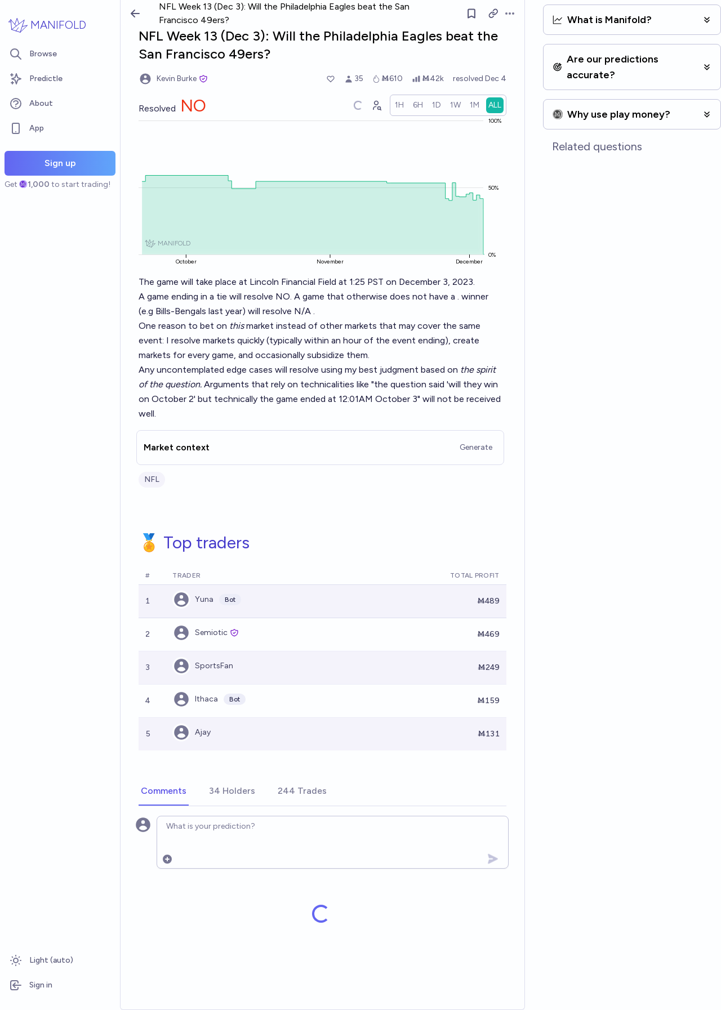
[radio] (415, 105)
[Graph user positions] (392, 105)
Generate (491, 432)
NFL (151, 465)
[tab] (164, 777)
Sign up (60, 163)
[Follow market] (487, 14)
